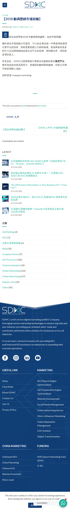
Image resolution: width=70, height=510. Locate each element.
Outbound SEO (13, 344)
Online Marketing (11, 270)
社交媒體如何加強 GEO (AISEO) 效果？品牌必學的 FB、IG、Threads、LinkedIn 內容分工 (39, 162)
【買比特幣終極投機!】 (14, 129)
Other (5, 15)
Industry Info (8, 282)
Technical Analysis (11, 265)
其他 (24, 106)
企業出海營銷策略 (11, 243)
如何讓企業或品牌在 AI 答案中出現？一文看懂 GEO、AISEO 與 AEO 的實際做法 (38, 174)
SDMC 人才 (28, 27)
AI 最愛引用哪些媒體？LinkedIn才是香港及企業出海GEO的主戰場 (37, 210)
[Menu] (4, 5)
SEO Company (52, 319)
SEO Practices (9, 259)
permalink (42, 106)
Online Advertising (11, 276)
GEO (4, 237)
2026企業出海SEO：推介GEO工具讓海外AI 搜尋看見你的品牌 (39, 198)
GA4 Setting (8, 231)
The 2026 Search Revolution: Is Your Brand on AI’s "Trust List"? (39, 186)
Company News (10, 254)
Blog (4, 248)
